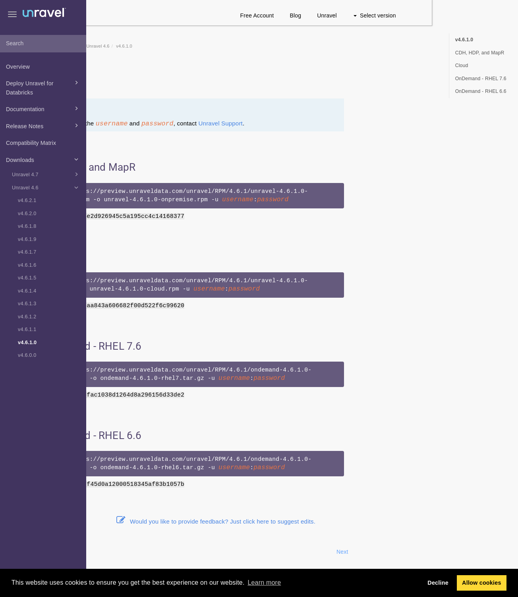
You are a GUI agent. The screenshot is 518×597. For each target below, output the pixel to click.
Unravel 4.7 (46, 174)
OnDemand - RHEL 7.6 (480, 78)
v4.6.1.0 (27, 342)
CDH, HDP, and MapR (479, 53)
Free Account (343, 15)
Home (131, 46)
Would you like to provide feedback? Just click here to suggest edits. (302, 521)
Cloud (461, 65)
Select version (461, 15)
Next (429, 552)
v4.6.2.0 (27, 213)
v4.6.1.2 (27, 317)
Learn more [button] (264, 582)
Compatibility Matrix (31, 143)
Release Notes (43, 125)
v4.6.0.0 (27, 355)
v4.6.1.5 (27, 278)
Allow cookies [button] (481, 583)
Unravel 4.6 (46, 187)
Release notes (148, 82)
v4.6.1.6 (27, 265)
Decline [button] (437, 583)
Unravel (413, 15)
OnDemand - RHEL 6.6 (480, 91)
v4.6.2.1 (27, 200)
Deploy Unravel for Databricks (43, 87)
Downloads (43, 159)
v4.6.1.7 (27, 252)
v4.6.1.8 (27, 226)
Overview (18, 67)
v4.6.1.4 (27, 291)
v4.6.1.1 (27, 329)
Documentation (43, 108)
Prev (108, 552)
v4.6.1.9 (27, 239)
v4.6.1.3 (27, 303)
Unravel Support (307, 123)
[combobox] (43, 43)
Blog (382, 15)
